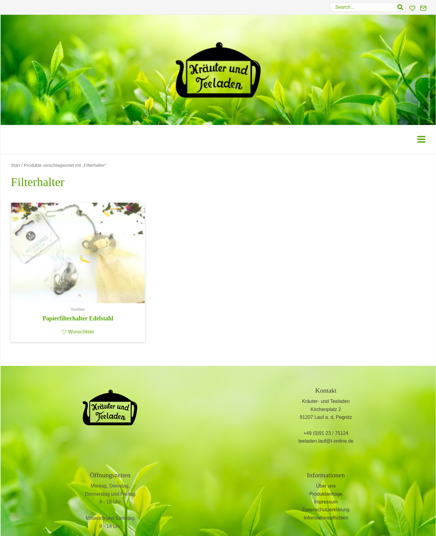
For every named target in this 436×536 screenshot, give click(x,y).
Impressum (326, 501)
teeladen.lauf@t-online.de (326, 441)
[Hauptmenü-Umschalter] (421, 139)
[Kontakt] (423, 8)
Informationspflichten (326, 517)
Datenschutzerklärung (325, 509)
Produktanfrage (325, 494)
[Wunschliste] (412, 8)
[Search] (400, 7)
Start (15, 165)
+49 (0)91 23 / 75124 (325, 433)
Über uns (326, 485)
